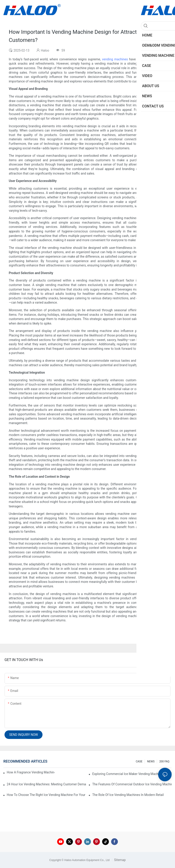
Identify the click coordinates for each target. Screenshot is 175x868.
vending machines (115, 59)
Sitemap (119, 860)
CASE (139, 761)
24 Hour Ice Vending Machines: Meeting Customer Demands (46, 784)
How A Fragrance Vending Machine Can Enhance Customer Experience (30, 772)
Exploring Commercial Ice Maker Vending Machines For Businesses (132, 774)
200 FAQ (164, 761)
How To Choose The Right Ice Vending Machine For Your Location (46, 795)
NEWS (151, 761)
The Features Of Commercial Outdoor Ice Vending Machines (132, 784)
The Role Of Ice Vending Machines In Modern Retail (128, 795)
